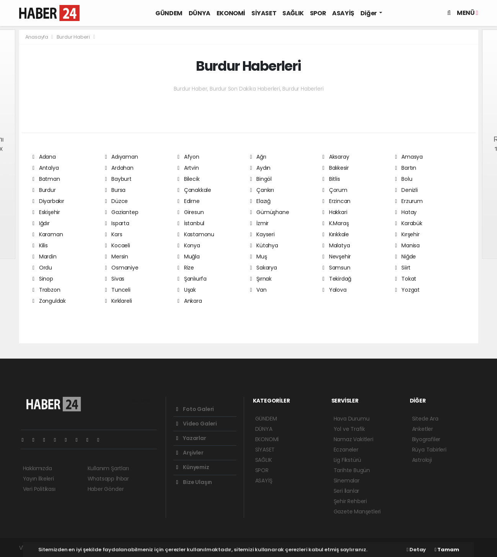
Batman (46, 179)
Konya (189, 245)
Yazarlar (191, 438)
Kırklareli (118, 301)
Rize (186, 267)
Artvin (188, 168)
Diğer (369, 13)
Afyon (188, 157)
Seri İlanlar (347, 491)
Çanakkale (194, 190)
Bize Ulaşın (194, 482)
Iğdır (41, 223)
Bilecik (188, 179)
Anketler (422, 429)
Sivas (115, 279)
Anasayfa (37, 37)
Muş (258, 256)
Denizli (406, 190)
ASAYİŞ (343, 13)
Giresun (191, 212)
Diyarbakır (48, 201)
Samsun (336, 267)
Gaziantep (122, 212)
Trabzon (46, 290)
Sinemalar (347, 480)
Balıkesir (336, 168)
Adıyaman (121, 157)
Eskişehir (46, 212)
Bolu (403, 179)
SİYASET (263, 13)
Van (258, 290)
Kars (113, 234)
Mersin (117, 256)
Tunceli (117, 290)
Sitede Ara (425, 418)
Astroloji (422, 460)
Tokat (406, 279)
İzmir (259, 223)
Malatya (336, 245)
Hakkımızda (37, 468)
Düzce (116, 201)
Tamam (447, 549)
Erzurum (409, 201)
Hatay (406, 212)
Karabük (408, 223)
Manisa (407, 245)
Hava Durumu (352, 418)
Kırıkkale (336, 234)
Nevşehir (337, 256)
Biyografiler (426, 439)
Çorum (335, 190)
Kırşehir (407, 234)
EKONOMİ (231, 13)
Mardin (45, 256)
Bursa (115, 190)
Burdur (44, 190)
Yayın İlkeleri (38, 478)
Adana (44, 157)
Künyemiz (192, 467)
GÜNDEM (169, 13)
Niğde (405, 256)
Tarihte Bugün (352, 470)
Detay (416, 549)
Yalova (335, 290)
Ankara (190, 301)
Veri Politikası (39, 489)
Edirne (189, 201)
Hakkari (335, 212)
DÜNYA (199, 13)
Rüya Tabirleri (429, 449)
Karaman (48, 234)
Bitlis (331, 179)
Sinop (43, 279)
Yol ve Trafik (349, 429)
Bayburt (118, 179)
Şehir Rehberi (350, 501)
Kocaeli (117, 245)
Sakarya (263, 267)
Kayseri (262, 234)
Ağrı (258, 157)
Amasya (409, 157)
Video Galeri (196, 423)
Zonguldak (49, 301)
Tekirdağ (337, 279)
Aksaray (336, 157)
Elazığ (260, 201)
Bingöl (261, 179)
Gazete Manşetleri (357, 511)
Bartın (406, 168)
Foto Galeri (195, 409)
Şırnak (261, 279)
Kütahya (264, 245)
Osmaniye (122, 267)
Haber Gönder (106, 489)
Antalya (46, 168)
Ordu (42, 267)
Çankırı (262, 190)
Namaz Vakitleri (353, 439)
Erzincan (336, 201)
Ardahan (119, 168)
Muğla (189, 256)
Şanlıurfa (192, 279)
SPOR (318, 13)
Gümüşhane (269, 212)
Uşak (187, 290)
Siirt (403, 267)
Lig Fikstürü (348, 460)
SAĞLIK (293, 13)
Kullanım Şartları (108, 468)
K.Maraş (336, 223)
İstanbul (191, 223)
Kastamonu (196, 234)
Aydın (260, 168)
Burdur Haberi (73, 37)
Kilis (40, 245)
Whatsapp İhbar (108, 478)
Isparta (117, 223)
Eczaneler (346, 449)
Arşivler (190, 452)
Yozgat (407, 290)
